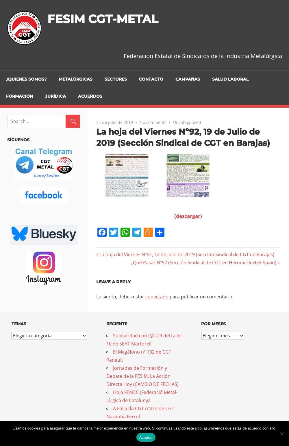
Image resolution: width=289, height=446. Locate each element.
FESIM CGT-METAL (102, 19)
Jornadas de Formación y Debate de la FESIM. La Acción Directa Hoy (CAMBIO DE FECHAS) (142, 376)
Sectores (116, 79)
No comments (153, 122)
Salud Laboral (230, 79)
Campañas (187, 79)
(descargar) (188, 216)
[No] (282, 433)
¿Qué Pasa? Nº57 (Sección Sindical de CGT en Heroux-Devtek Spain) (203, 262)
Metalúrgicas (75, 79)
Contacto (151, 79)
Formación (19, 96)
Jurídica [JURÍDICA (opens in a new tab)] (55, 96)
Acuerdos (90, 96)
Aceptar (146, 437)
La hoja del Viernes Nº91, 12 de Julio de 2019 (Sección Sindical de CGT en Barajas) (186, 254)
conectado (156, 296)
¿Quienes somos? (26, 79)
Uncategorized (187, 122)
